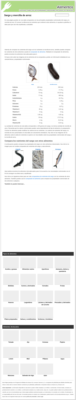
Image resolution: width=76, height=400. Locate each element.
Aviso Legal (40, 396)
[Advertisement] (38, 36)
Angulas (38, 149)
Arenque (58, 149)
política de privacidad (31, 396)
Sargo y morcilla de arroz (17, 15)
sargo (32, 84)
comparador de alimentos (37, 52)
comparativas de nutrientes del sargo (43, 176)
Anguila (18, 149)
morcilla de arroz (53, 84)
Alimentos (65, 7)
